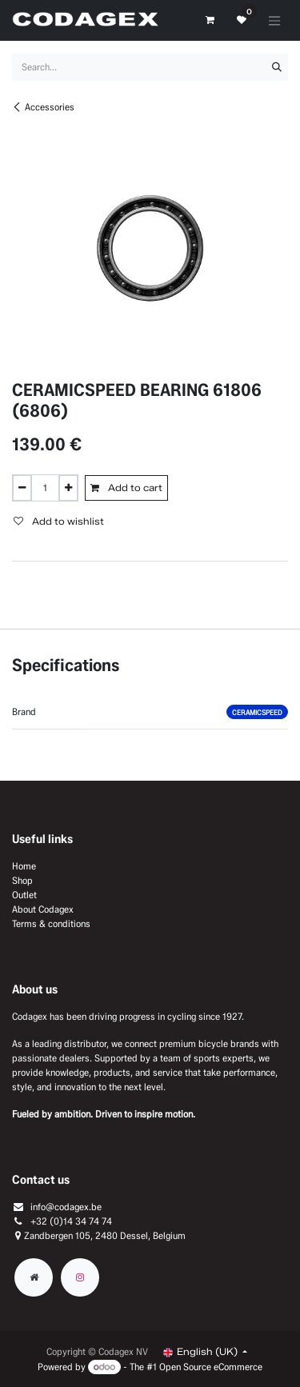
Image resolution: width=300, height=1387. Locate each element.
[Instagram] (80, 1277)
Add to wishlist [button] (59, 521)
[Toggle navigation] (274, 20)
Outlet (24, 895)
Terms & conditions (51, 923)
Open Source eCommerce (210, 1367)
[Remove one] (22, 488)
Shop (22, 880)
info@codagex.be (66, 1207)
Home (24, 866)
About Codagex (43, 909)
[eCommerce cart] (209, 20)
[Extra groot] (33, 1277)
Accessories (43, 107)
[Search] (277, 67)
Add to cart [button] (126, 488)
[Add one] (68, 488)
